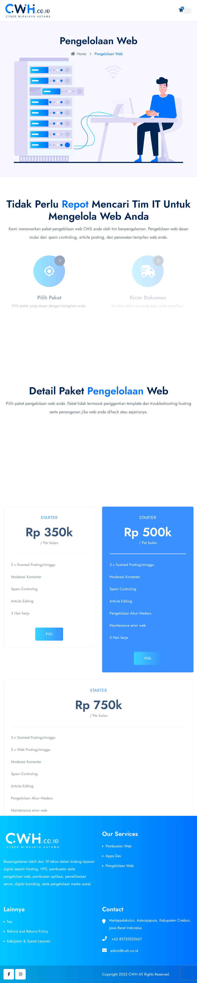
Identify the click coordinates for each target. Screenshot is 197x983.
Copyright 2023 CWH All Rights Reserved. (136, 974)
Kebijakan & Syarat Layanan (28, 941)
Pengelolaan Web (120, 865)
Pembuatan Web (119, 846)
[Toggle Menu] (187, 11)
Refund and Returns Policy (27, 931)
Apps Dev (113, 856)
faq (9, 921)
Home (78, 54)
